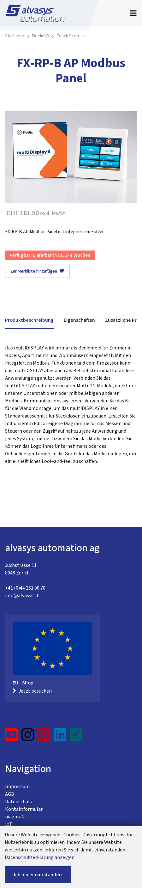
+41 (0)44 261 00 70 (25, 588)
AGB (9, 794)
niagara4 (14, 816)
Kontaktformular (24, 809)
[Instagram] (28, 737)
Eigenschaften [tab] (79, 320)
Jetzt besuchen (32, 691)
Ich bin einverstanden (38, 874)
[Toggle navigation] (133, 13)
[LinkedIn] (60, 737)
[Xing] (76, 737)
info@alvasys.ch (22, 595)
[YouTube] (11, 737)
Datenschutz (19, 801)
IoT (8, 824)
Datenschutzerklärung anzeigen (39, 857)
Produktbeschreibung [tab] (29, 320)
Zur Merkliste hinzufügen (37, 271)
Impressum (17, 786)
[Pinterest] (44, 737)
